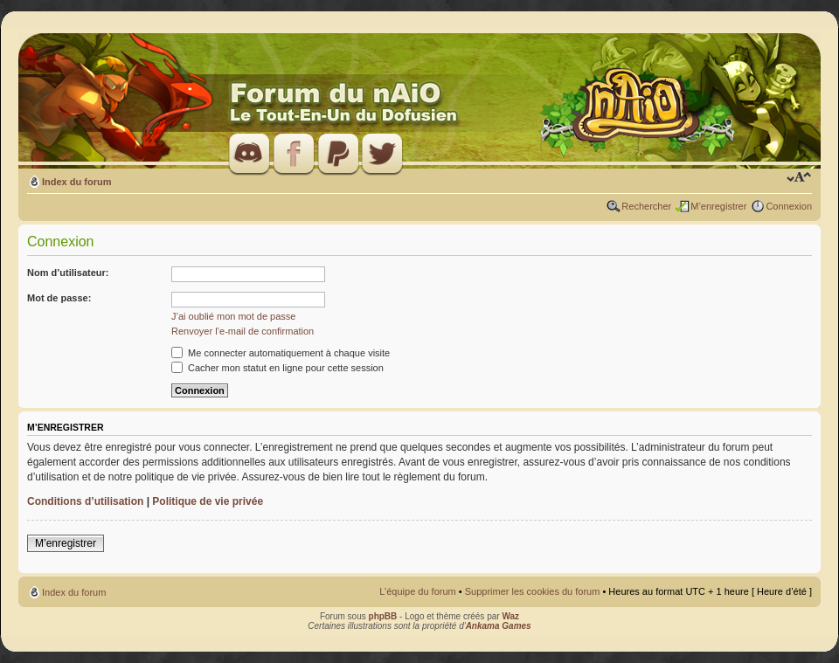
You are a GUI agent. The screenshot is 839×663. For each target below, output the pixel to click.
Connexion (789, 206)
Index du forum (76, 181)
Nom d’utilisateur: (68, 272)
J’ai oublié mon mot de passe (233, 316)
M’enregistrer (718, 206)
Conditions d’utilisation (85, 501)
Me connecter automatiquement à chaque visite (280, 353)
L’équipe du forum (417, 591)
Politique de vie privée (207, 501)
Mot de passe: (59, 298)
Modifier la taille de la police (799, 178)
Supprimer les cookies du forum (532, 591)
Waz (510, 616)
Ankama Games (498, 626)
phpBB (383, 616)
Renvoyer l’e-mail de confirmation (242, 331)
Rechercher (646, 206)
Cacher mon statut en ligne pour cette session (277, 368)
